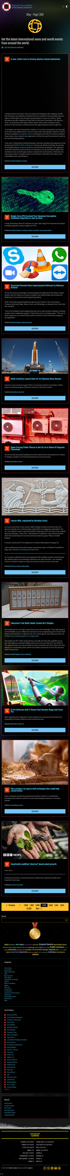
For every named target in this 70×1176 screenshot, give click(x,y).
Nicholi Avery (12, 566)
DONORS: (29, 1150)
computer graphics (26, 147)
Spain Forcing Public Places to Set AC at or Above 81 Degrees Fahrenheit (38, 448)
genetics (21, 885)
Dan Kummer (11, 1042)
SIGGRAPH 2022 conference (22, 145)
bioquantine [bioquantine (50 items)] (36, 944)
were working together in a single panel (24, 636)
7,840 (51, 905)
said (40, 313)
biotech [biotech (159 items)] (50, 944)
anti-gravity (7, 989)
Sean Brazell (11, 1067)
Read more (35, 167)
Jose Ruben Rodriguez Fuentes (16, 654)
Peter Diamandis (9, 972)
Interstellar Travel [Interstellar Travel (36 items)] (21, 950)
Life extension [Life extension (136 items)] (37, 950)
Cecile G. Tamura (12, 1050)
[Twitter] (48, 1168)
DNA (5, 974)
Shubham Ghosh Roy (14, 1020)
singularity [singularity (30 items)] (36, 952)
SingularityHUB (9, 1115)
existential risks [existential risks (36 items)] (30, 947)
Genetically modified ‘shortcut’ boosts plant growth (34, 864)
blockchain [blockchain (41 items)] (5, 947)
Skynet (6, 981)
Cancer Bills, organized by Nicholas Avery (29, 521)
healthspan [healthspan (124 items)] (60, 947)
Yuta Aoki (10, 1052)
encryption (30, 230)
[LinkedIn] (52, 1168)
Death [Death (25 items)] (26, 947)
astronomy (7, 995)
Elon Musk (7, 977)
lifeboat (27, 566)
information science (38, 230)
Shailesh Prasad (12, 1027)
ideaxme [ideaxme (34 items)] (6, 950)
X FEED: (24, 1147)
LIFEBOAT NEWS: (40, 1142)
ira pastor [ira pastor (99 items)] (28, 950)
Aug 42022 (7, 59)
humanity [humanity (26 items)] (66, 947)
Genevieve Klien (13, 392)
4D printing (7, 970)
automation (8, 998)
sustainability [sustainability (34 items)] (45, 952)
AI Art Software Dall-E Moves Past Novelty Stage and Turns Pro (37, 711)
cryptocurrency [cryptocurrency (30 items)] (19, 947)
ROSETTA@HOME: (23, 1159)
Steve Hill (10, 1070)
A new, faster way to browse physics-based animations (35, 59)
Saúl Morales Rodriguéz (15, 161)
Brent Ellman (11, 1072)
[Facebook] (44, 1168)
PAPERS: (38, 1159)
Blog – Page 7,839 (35, 14)
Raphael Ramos (12, 1062)
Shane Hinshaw (12, 1060)
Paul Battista (11, 1030)
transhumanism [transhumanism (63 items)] (60, 952)
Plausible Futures (9, 1113)
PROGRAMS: (39, 1156)
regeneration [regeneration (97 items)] (23, 952)
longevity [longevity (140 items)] (52, 950)
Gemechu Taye (12, 1032)
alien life (7, 987)
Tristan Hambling (13, 805)
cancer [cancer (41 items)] (14, 947)
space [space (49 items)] (39, 952)
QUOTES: (38, 1161)
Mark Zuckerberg (9, 983)
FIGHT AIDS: (25, 1153)
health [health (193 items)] (52, 947)
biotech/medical (21, 566)
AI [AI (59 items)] (9, 945)
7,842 (62, 905)
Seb (8, 1075)
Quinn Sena (12, 885)
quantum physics (47, 230)
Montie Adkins (11, 1082)
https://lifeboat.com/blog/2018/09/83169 (23, 550)
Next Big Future (9, 1110)
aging (6, 985)
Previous (12, 905)
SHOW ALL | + (7, 1089)
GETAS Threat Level (35, 1135)
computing (24, 161)
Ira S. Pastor (11, 1085)
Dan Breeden (11, 1025)
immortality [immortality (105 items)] (12, 950)
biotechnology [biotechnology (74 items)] (58, 945)
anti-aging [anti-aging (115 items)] (20, 944)
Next (37, 908)
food (17, 885)
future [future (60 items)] (41, 947)
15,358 (29, 908)
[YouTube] (55, 1168)
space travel (21, 392)
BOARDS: (38, 1150)
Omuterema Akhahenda (14, 1045)
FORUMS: (30, 1161)
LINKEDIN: (24, 1145)
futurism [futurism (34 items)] (45, 947)
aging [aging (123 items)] (6, 944)
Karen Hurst (11, 1037)
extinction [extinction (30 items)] (37, 947)
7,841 (56, 905)
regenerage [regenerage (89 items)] (15, 952)
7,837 (32, 905)
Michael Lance (11, 1077)
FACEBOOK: (23, 1142)
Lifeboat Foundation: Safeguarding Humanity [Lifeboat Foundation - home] (30, 6)
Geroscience (8, 1103)
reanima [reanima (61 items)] (8, 952)
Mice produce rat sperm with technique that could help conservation (35, 790)
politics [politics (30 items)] (65, 950)
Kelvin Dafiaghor (12, 1035)
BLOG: (37, 1147)
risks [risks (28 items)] (32, 952)
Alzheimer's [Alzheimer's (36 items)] (12, 945)
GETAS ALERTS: (39, 1145)
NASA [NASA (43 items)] (57, 950)
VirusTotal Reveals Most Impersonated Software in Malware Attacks (37, 286)
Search (66, 920)
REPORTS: (38, 1153)
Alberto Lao (10, 1057)
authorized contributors (17, 47)
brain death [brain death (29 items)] (10, 947)
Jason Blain (11, 1079)
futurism (20, 462)
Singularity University (11, 979)
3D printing (7, 968)
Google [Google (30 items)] (48, 947)
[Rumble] (59, 1168)
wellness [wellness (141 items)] (35, 954)
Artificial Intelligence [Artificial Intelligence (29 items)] (28, 944)
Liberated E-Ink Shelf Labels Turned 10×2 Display (32, 623)
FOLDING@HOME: (24, 1156)
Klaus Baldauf (11, 1047)
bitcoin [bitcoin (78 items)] (64, 945)
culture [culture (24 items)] (24, 947)
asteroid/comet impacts (12, 993)
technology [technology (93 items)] (52, 952)
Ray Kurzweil (8, 976)
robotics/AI (21, 724)
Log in (6, 47)
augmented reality (10, 997)
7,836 (26, 905)
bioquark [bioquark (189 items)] (43, 944)
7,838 (37, 905)
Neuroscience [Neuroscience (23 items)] (61, 950)
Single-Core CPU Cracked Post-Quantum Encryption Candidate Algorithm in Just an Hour (33, 217)
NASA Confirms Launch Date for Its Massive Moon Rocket (36, 379)
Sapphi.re (30, 1168)
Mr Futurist (7, 1108)
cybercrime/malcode (27, 322)
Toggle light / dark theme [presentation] (67, 6)
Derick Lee (10, 1055)
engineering (28, 654)
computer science (26, 134)
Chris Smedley (11, 1087)
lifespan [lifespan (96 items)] (45, 950)
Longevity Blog (9, 1106)
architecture (8, 991)
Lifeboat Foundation (13, 1168)
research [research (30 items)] (29, 952)
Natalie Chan (11, 1065)
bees (5, 1000)
